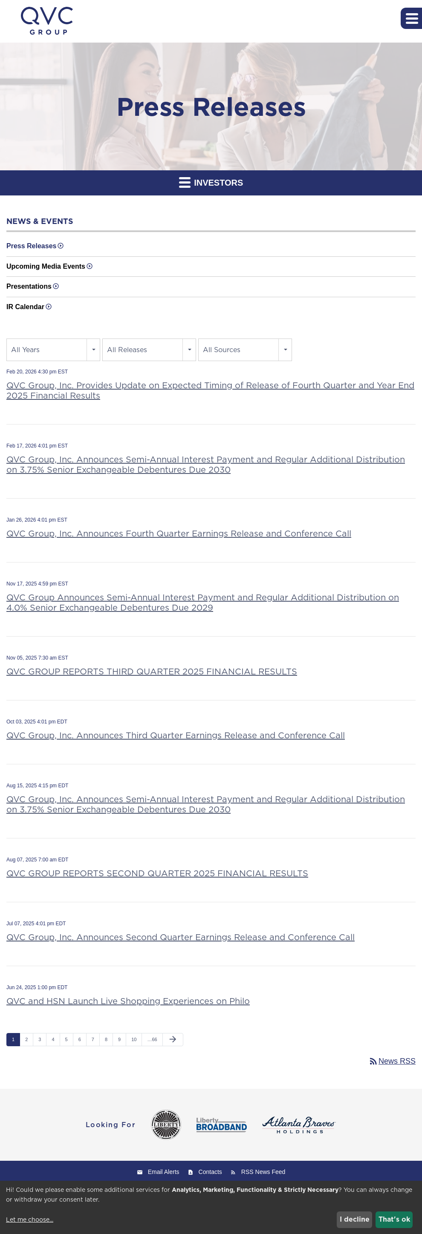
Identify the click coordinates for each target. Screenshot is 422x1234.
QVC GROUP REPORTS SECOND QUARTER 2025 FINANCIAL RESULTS (157, 873)
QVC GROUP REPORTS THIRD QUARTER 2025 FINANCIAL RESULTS (151, 671)
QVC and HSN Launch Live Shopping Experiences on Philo (128, 1001)
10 (133, 1039)
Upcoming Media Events (45, 266)
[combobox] (53, 350)
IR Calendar (25, 306)
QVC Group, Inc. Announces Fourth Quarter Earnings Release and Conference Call (178, 533)
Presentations (29, 286)
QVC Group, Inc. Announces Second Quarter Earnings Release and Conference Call (180, 937)
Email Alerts (163, 1171)
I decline (355, 1219)
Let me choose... (29, 1219)
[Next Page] (172, 1040)
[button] (411, 18)
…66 (152, 1039)
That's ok (394, 1219)
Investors (211, 182)
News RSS (392, 1061)
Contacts (210, 1171)
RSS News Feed (263, 1171)
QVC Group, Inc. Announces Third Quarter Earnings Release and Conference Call (175, 735)
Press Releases (31, 246)
